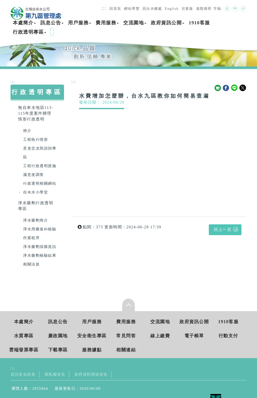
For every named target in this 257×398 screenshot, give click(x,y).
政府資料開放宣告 (91, 374)
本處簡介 (24, 22)
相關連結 (126, 349)
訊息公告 (51, 22)
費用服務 (107, 22)
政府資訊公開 (167, 22)
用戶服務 (79, 22)
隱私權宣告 (55, 374)
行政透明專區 (29, 32)
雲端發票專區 (23, 349)
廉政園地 (58, 335)
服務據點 (92, 349)
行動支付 (228, 335)
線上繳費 (160, 335)
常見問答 (126, 335)
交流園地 (134, 22)
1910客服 (199, 22)
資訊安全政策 (23, 374)
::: (104, 8)
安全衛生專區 (92, 335)
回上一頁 (222, 229)
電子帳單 (194, 335)
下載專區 (58, 349)
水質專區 (24, 335)
